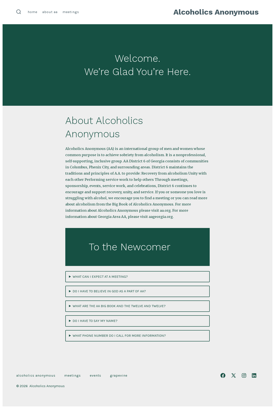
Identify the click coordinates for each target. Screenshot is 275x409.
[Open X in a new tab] (233, 375)
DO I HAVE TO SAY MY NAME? (95, 321)
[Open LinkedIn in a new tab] (254, 375)
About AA (50, 12)
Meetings (71, 12)
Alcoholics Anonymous (35, 375)
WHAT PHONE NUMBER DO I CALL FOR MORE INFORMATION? (119, 336)
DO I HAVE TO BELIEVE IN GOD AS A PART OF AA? (109, 291)
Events (95, 375)
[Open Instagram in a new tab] (244, 375)
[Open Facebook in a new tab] (223, 375)
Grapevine (118, 375)
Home (32, 12)
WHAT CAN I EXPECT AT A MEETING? (100, 277)
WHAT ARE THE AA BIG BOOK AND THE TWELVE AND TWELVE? (119, 306)
